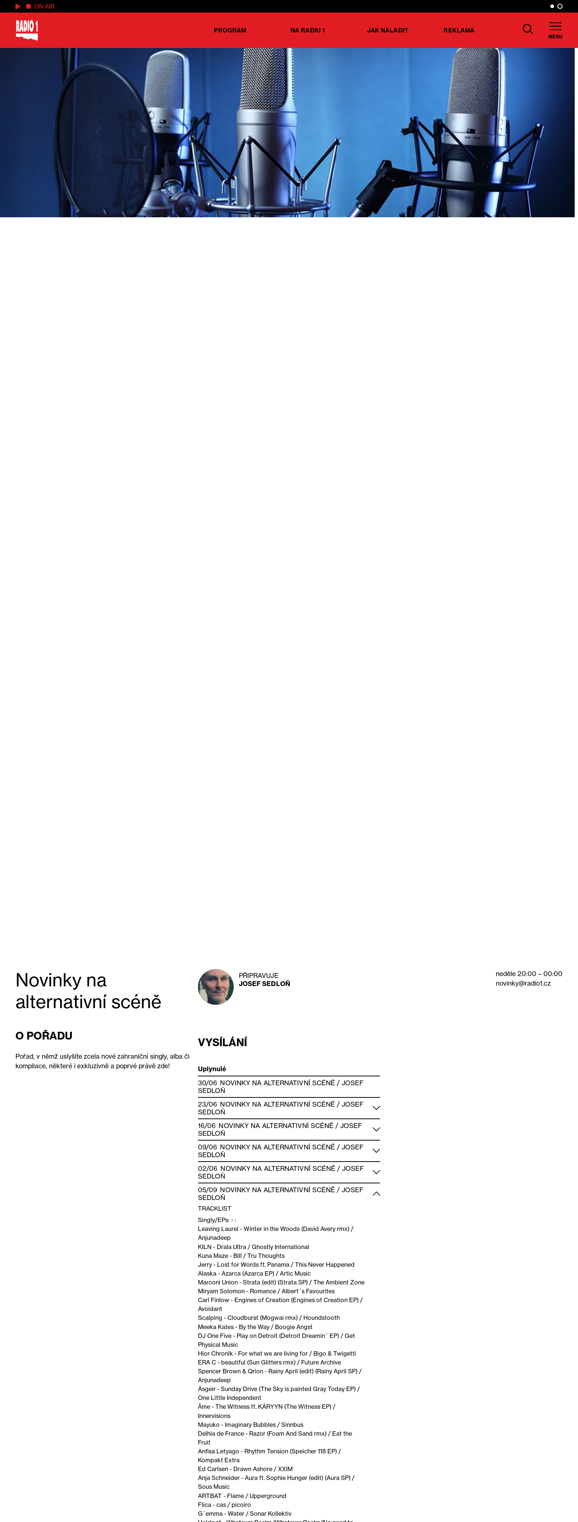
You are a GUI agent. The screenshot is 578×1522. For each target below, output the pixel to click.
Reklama (458, 30)
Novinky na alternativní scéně (277, 1083)
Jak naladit (387, 30)
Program (230, 30)
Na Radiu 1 (307, 30)
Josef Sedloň (264, 983)
